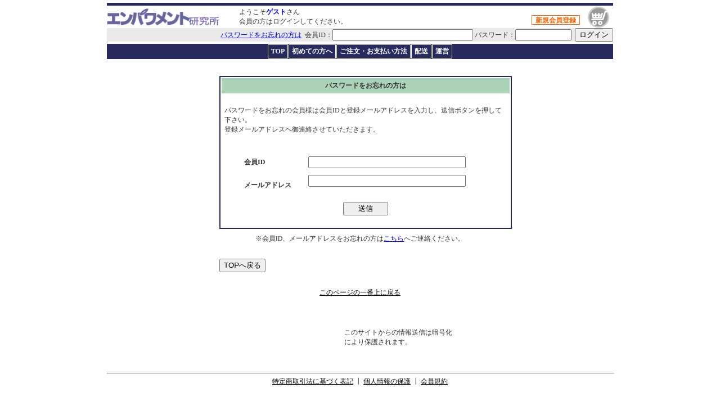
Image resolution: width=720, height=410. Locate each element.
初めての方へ (312, 51)
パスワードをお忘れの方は (261, 35)
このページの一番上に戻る (360, 292)
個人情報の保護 (387, 381)
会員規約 (434, 381)
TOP (278, 51)
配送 (421, 51)
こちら (394, 238)
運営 (442, 51)
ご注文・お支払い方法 (373, 51)
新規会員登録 (556, 20)
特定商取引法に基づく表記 (312, 381)
